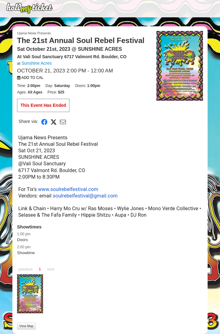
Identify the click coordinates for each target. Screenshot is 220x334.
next (50, 269)
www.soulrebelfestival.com (68, 189)
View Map (26, 326)
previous (26, 269)
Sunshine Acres (36, 63)
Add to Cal (30, 78)
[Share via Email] (63, 121)
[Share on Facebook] (44, 121)
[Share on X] (54, 121)
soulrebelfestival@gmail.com (85, 196)
